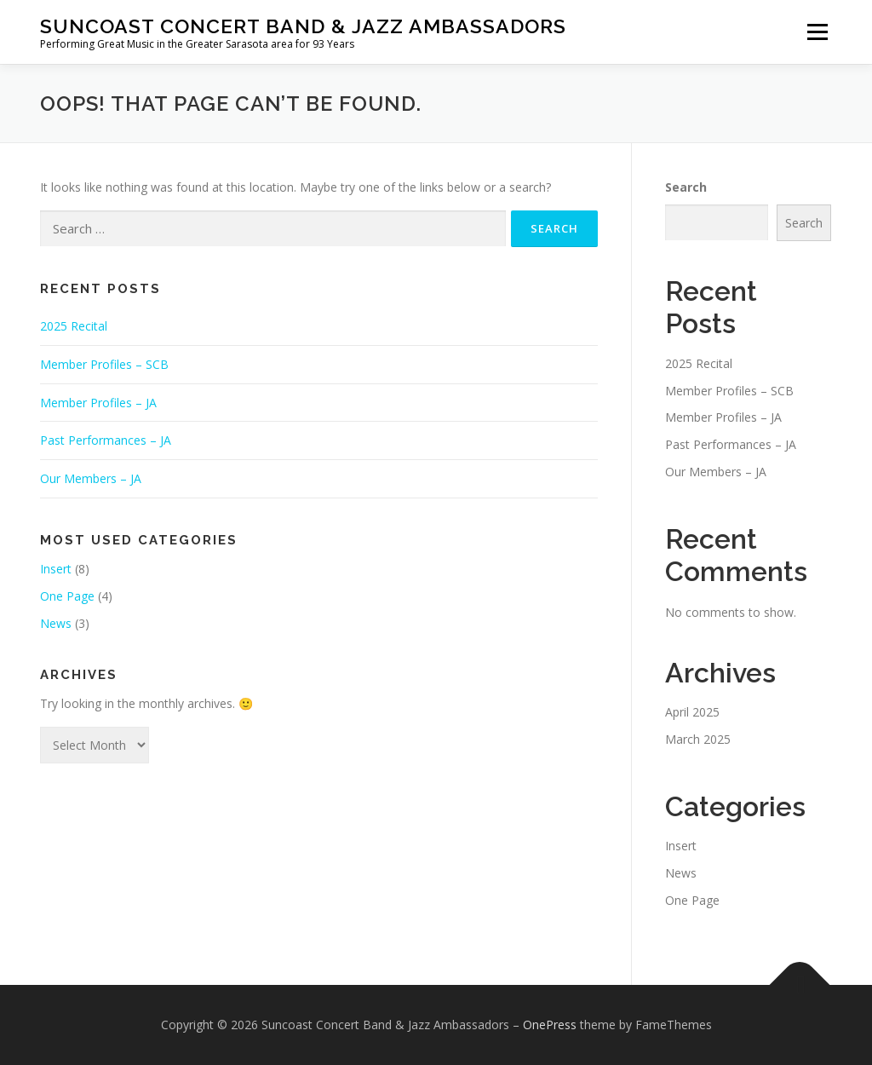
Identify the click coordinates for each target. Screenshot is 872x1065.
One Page (67, 596)
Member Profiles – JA (98, 402)
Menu (817, 32)
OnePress (550, 1024)
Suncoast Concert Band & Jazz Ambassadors (303, 25)
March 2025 (698, 739)
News (56, 623)
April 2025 (692, 712)
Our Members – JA (90, 478)
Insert (56, 569)
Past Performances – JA (105, 440)
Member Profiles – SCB (104, 364)
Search (686, 187)
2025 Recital (73, 326)
